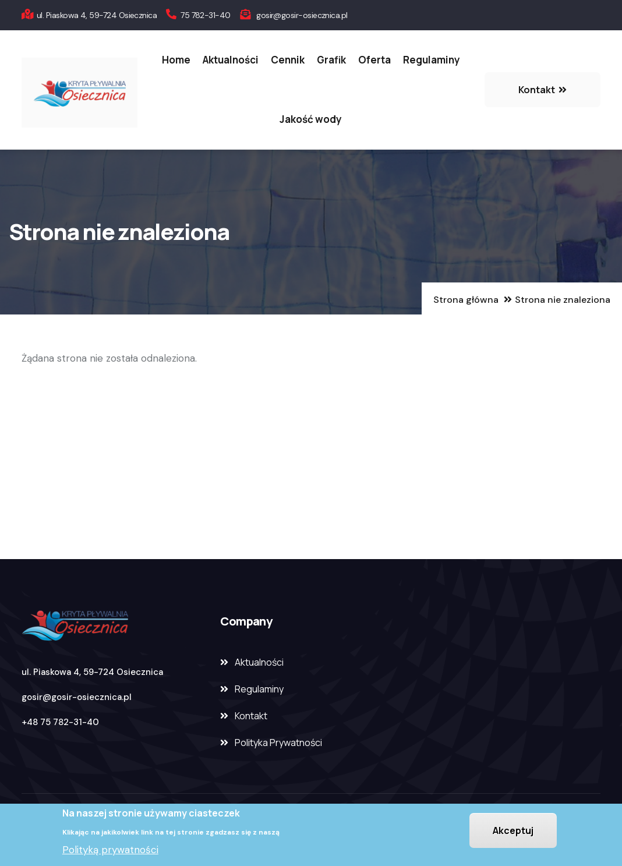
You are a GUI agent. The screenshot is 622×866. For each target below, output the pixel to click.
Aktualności (231, 59)
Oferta (374, 59)
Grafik (331, 59)
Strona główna (466, 300)
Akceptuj (513, 831)
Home (176, 59)
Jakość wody (311, 119)
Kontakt (251, 715)
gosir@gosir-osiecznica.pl (77, 697)
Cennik (288, 59)
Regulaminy (431, 59)
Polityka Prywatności (278, 742)
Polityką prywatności (110, 850)
